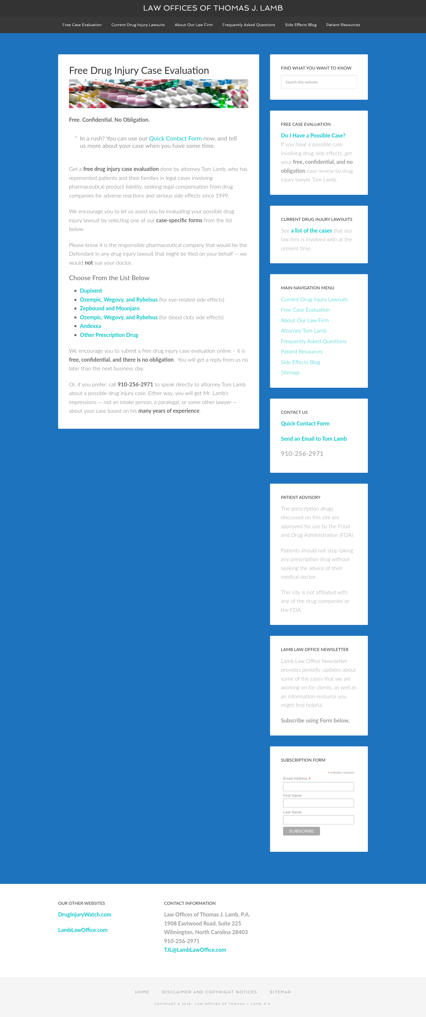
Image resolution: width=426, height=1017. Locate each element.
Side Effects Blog (300, 362)
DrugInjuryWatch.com (84, 914)
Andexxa (90, 326)
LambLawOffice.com (83, 930)
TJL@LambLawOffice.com (195, 949)
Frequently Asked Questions (313, 341)
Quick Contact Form (175, 138)
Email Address (297, 778)
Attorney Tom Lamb (304, 330)
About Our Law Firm (305, 320)
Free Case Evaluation (305, 309)
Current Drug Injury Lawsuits (314, 299)
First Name (292, 795)
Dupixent (91, 290)
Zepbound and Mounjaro (110, 308)
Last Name (292, 812)
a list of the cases (311, 230)
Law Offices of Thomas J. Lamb (213, 8)
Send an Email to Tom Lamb (314, 438)
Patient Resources (301, 351)
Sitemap (290, 372)
